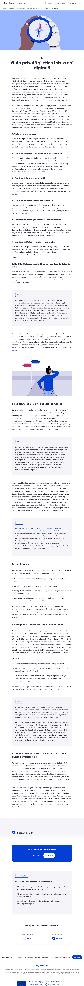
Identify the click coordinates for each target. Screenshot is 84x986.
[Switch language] (48, 3)
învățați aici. (17, 350)
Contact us (77, 957)
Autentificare (60, 3)
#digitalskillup (29, 957)
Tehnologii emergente (8, 8)
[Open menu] (80, 3)
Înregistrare (71, 3)
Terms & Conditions (55, 957)
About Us (37, 957)
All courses (22, 3)
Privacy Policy (66, 957)
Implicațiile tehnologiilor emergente (26, 8)
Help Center (44, 957)
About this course (35, 3)
